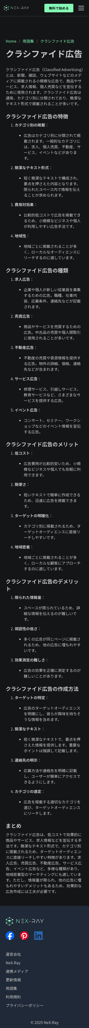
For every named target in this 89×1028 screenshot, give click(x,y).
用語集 (28, 41)
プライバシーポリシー (25, 1005)
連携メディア (17, 971)
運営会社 (13, 954)
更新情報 (13, 980)
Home (11, 41)
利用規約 (13, 997)
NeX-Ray (13, 962)
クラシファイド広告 (57, 41)
